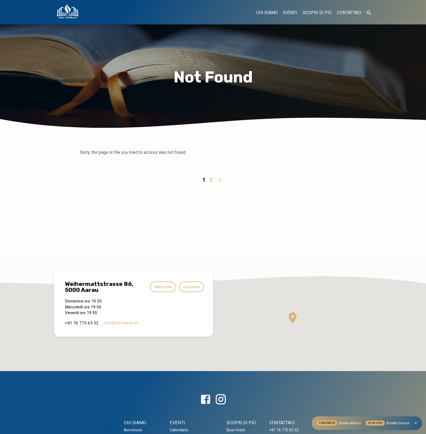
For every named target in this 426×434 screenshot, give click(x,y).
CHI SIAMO (267, 12)
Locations (191, 287)
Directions (161, 287)
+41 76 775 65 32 (284, 430)
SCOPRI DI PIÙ (317, 12)
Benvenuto (133, 430)
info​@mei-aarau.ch (121, 322)
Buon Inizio (236, 430)
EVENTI (290, 12)
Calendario (179, 430)
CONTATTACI (349, 12)
